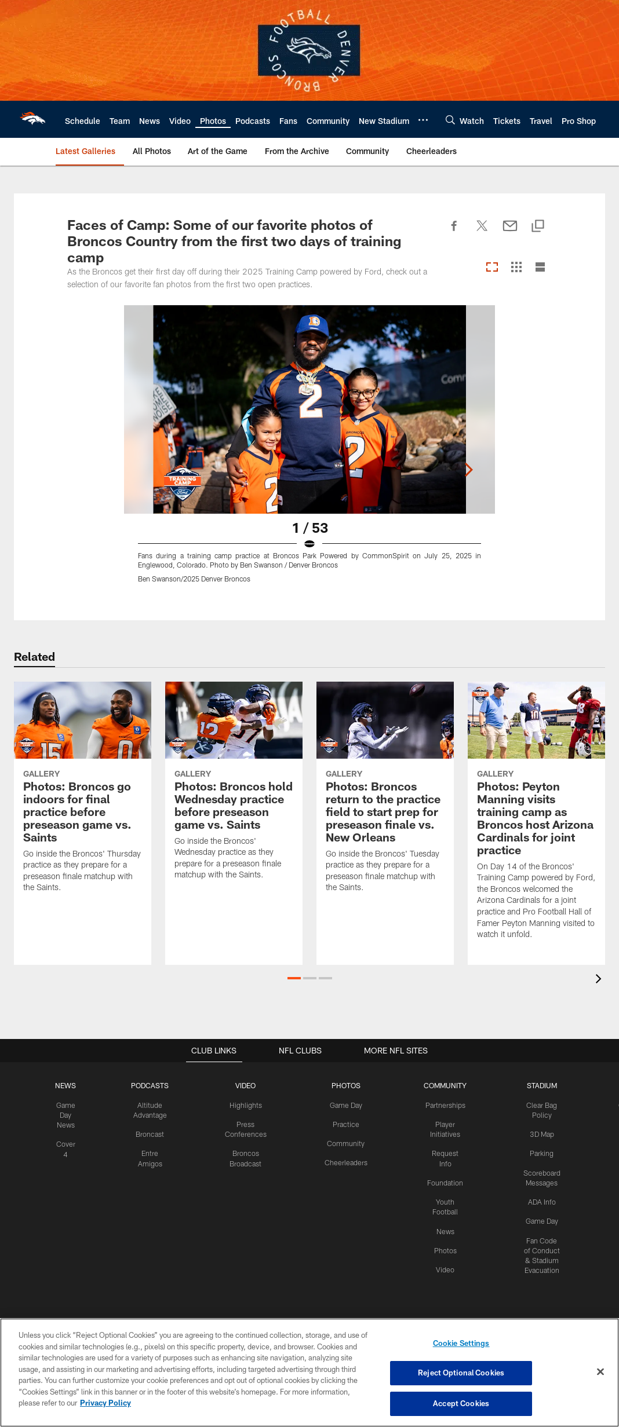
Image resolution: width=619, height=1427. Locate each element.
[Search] (450, 119)
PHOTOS (346, 1085)
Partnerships (444, 1104)
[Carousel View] (492, 267)
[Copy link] (538, 227)
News (443, 1219)
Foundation (443, 1171)
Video (444, 1257)
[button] (294, 978)
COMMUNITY (443, 1085)
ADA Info (540, 1200)
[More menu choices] (423, 120)
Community (346, 1143)
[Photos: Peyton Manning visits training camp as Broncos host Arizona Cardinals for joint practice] (536, 818)
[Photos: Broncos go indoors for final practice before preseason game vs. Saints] (82, 794)
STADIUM (539, 1085)
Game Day (346, 1104)
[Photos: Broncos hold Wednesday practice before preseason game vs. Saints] (234, 788)
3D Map (539, 1133)
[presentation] (600, 980)
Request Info (444, 1152)
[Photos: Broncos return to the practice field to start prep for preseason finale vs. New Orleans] (385, 794)
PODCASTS (154, 1085)
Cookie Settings (461, 1343)
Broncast (154, 1133)
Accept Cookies (461, 1402)
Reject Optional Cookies (461, 1373)
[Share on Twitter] (482, 232)
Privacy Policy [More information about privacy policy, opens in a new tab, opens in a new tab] (105, 1402)
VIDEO (248, 1085)
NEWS (70, 1085)
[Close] (600, 1372)
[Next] (542, 409)
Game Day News (70, 1114)
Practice (345, 1123)
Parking (539, 1152)
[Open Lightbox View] (309, 451)
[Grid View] (516, 267)
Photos (443, 1238)
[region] (309, 1372)
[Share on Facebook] (454, 232)
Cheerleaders (346, 1162)
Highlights (248, 1104)
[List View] (540, 267)
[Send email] (510, 232)
